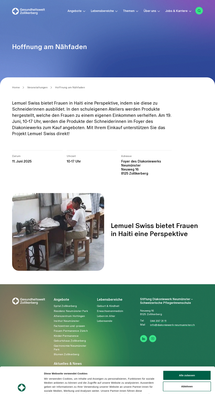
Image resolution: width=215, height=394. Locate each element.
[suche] (199, 10)
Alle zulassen (187, 350)
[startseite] (30, 11)
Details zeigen (178, 387)
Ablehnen (187, 361)
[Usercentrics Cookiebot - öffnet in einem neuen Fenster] (21, 387)
